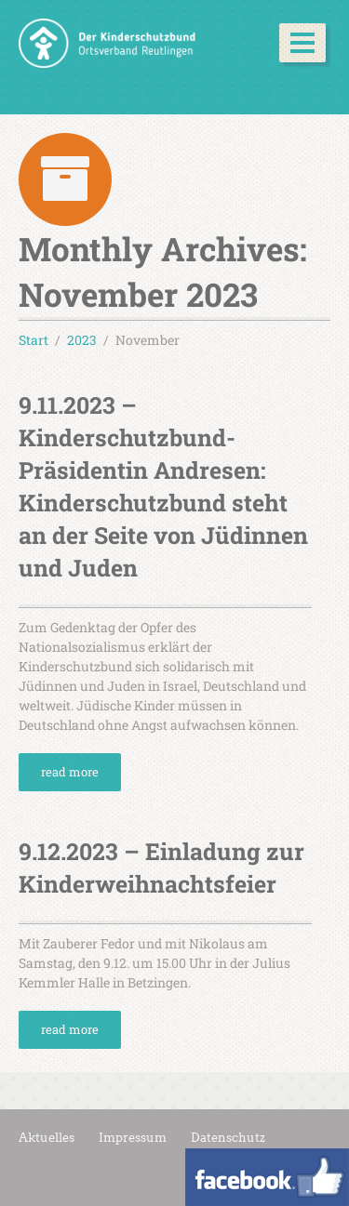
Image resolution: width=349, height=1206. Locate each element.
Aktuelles (46, 1138)
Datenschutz (228, 1138)
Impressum (133, 1138)
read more (70, 771)
